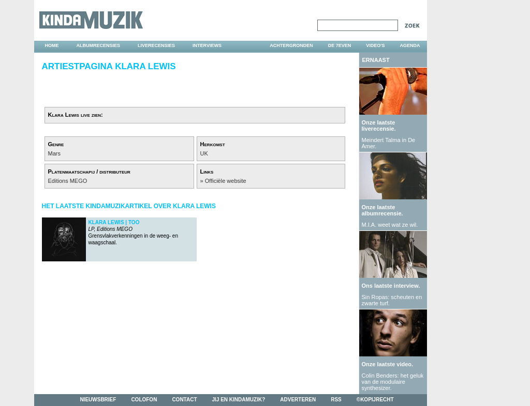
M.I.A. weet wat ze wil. (390, 225)
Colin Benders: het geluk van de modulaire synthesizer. (393, 381)
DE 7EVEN (339, 45)
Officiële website (225, 181)
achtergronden (291, 45)
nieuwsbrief (98, 399)
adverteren (298, 399)
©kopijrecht (375, 399)
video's (375, 45)
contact (184, 399)
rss (336, 399)
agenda (410, 45)
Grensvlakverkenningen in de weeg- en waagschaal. (133, 232)
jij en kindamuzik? (239, 399)
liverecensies (156, 45)
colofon (144, 399)
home (52, 45)
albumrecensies (99, 45)
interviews (207, 45)
